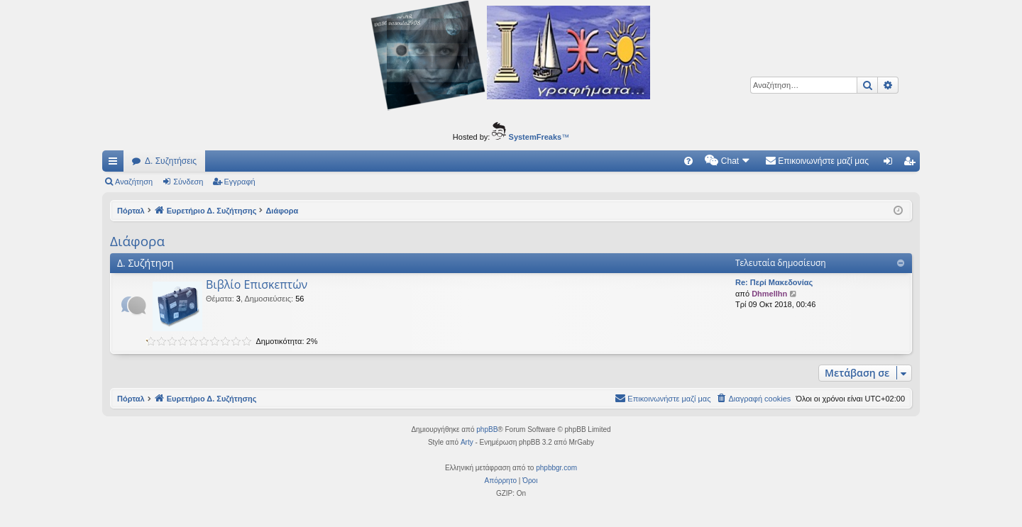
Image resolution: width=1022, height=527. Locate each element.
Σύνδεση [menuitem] (891, 164)
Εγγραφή (240, 181)
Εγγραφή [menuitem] (912, 164)
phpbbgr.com (556, 468)
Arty (467, 442)
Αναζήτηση (134, 181)
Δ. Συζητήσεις (171, 161)
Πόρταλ (131, 210)
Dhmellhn (769, 293)
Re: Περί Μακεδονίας (774, 282)
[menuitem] (688, 161)
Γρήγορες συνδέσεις (115, 164)
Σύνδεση (188, 181)
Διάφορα (137, 241)
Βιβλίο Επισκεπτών (256, 284)
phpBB (487, 429)
